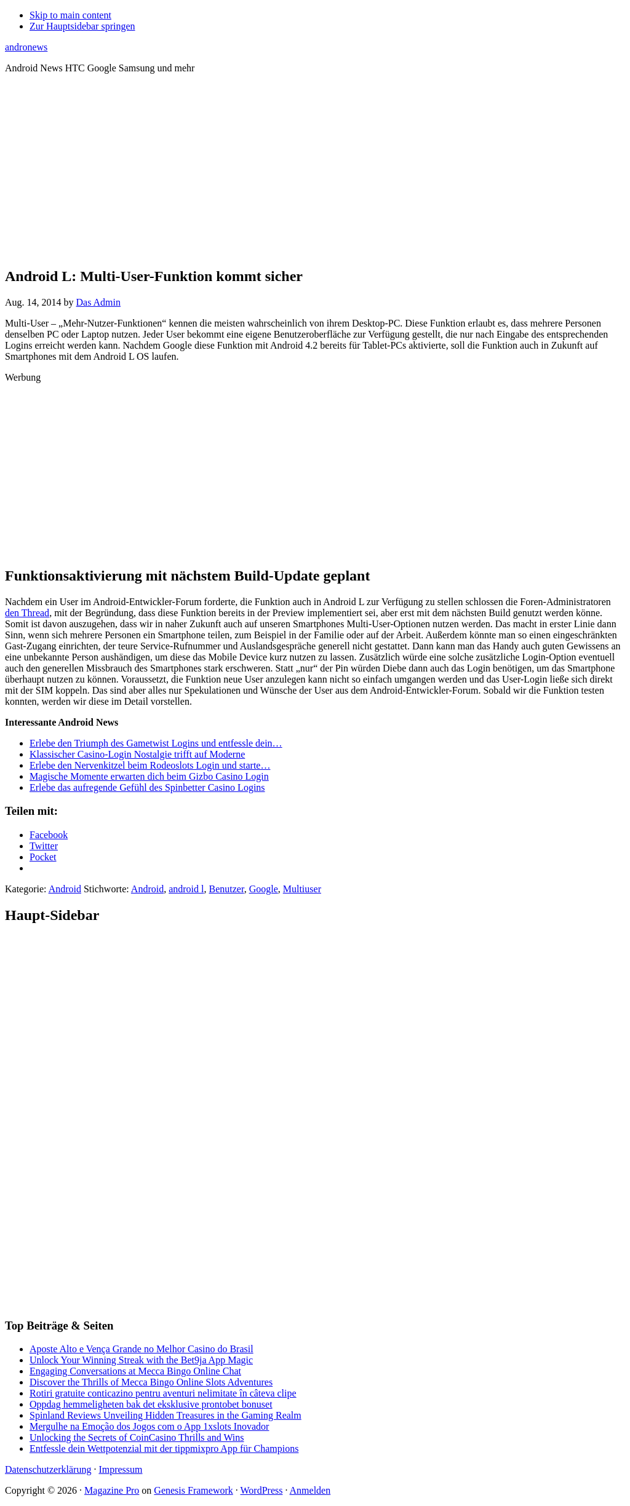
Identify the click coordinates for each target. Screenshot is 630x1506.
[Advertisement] (315, 170)
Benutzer (226, 889)
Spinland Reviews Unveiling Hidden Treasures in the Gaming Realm (165, 1415)
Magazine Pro (111, 1490)
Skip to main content (70, 15)
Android (65, 889)
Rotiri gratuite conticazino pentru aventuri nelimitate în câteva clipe (163, 1393)
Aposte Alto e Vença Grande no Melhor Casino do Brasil (141, 1349)
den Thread (27, 613)
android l (186, 889)
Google (263, 889)
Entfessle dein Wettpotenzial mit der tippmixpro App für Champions (164, 1448)
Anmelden (310, 1490)
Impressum (120, 1469)
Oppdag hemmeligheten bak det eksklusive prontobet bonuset (151, 1404)
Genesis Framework (193, 1490)
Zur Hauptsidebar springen (82, 26)
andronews (26, 47)
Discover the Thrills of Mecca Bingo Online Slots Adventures (151, 1382)
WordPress (262, 1490)
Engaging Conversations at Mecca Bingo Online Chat (135, 1371)
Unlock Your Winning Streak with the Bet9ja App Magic (141, 1360)
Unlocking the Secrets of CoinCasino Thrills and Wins (137, 1437)
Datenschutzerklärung (48, 1469)
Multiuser (302, 889)
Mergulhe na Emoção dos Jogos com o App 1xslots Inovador (149, 1426)
